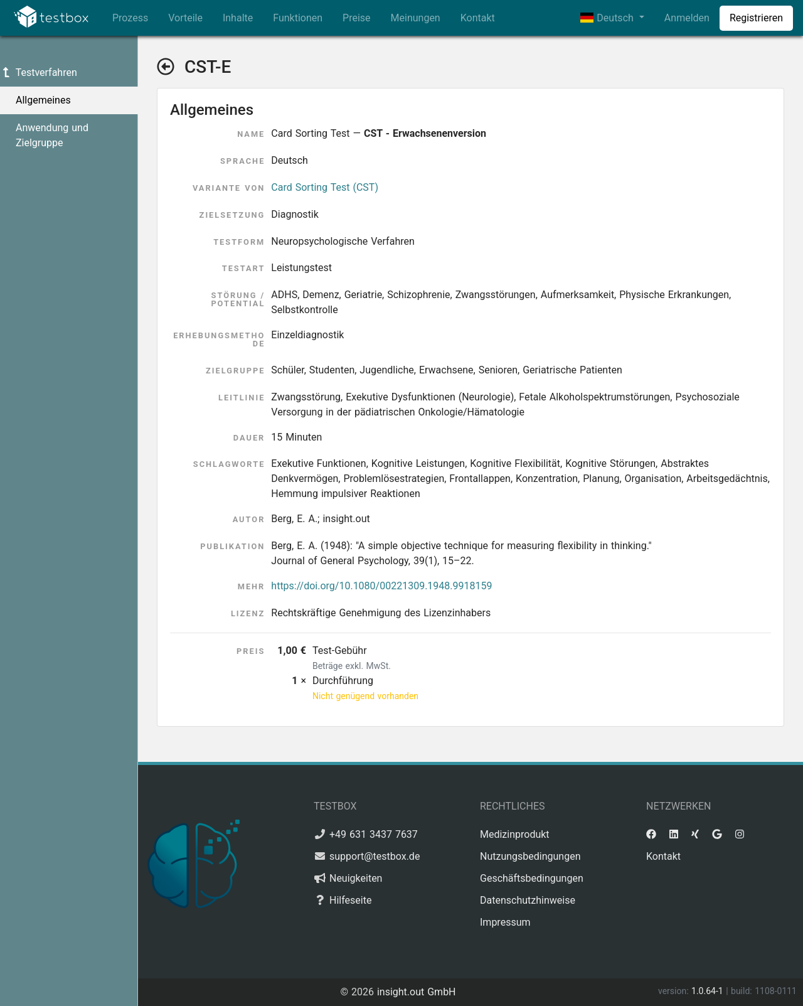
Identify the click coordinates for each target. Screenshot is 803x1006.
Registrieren (756, 18)
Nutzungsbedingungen (530, 856)
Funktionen (297, 18)
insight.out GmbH (416, 992)
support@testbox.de (374, 856)
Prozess (130, 18)
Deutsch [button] (608, 18)
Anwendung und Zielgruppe (52, 135)
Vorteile (185, 18)
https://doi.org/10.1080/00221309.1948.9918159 (381, 586)
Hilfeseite (350, 900)
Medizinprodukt (515, 834)
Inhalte (238, 18)
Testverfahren (38, 72)
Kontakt (477, 18)
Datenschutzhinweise (527, 900)
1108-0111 (776, 991)
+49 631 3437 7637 (373, 834)
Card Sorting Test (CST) (324, 187)
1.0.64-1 (708, 991)
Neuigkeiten (355, 878)
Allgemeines (43, 100)
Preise (356, 18)
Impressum (505, 922)
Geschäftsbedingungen (531, 878)
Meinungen (415, 18)
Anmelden (687, 18)
